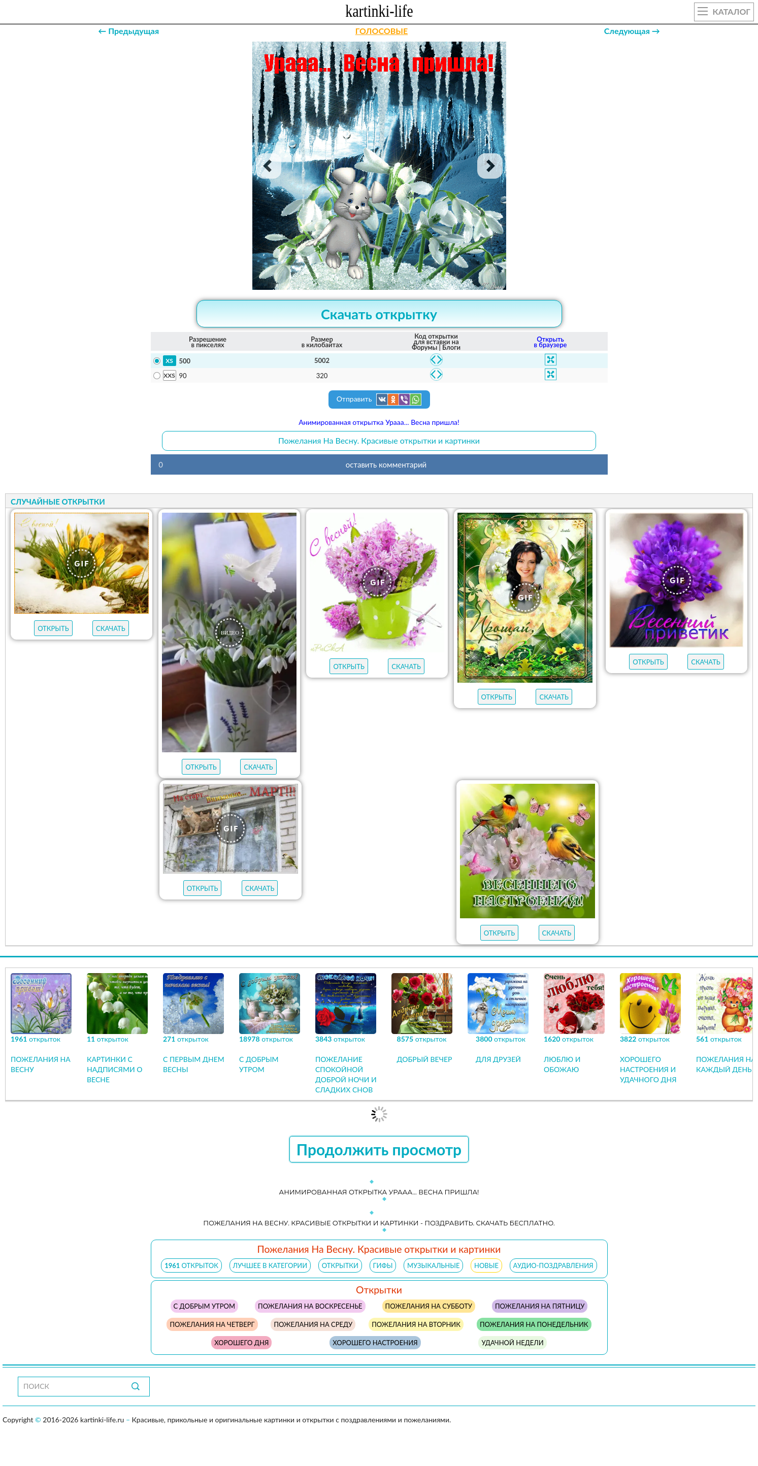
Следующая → (632, 31)
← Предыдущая (128, 31)
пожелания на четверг (212, 1324)
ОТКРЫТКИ (340, 1265)
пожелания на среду (313, 1324)
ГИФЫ (383, 1265)
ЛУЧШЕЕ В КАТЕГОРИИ (270, 1265)
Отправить (379, 399)
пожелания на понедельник (534, 1324)
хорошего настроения (375, 1343)
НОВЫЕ (486, 1265)
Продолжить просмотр (379, 1149)
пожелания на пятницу (539, 1306)
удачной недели (512, 1343)
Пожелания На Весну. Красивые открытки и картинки (379, 440)
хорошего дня (241, 1343)
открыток (191, 1265)
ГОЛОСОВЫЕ (381, 31)
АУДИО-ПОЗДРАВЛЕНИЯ (553, 1265)
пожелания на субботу (428, 1306)
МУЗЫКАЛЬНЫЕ (433, 1265)
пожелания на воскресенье (310, 1306)
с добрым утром (204, 1306)
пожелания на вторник (416, 1324)
